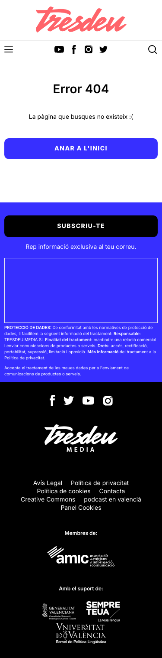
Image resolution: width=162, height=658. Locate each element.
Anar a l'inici (81, 148)
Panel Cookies (80, 507)
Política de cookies (64, 491)
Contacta (112, 491)
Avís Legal (47, 483)
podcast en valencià (112, 499)
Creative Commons (48, 499)
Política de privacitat (24, 358)
